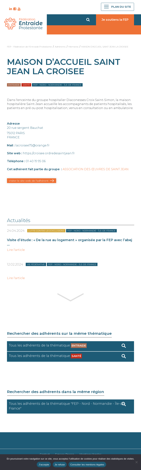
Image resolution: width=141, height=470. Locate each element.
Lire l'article (16, 250)
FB (14, 9)
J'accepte (44, 464)
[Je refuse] (136, 462)
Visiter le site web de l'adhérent (28, 180)
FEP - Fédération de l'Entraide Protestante (29, 46)
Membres (73, 46)
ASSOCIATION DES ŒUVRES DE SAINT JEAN (96, 169)
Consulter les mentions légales (87, 464)
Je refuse (60, 464)
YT (18, 9)
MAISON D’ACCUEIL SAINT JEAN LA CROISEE (104, 46)
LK (10, 9)
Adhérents (60, 46)
